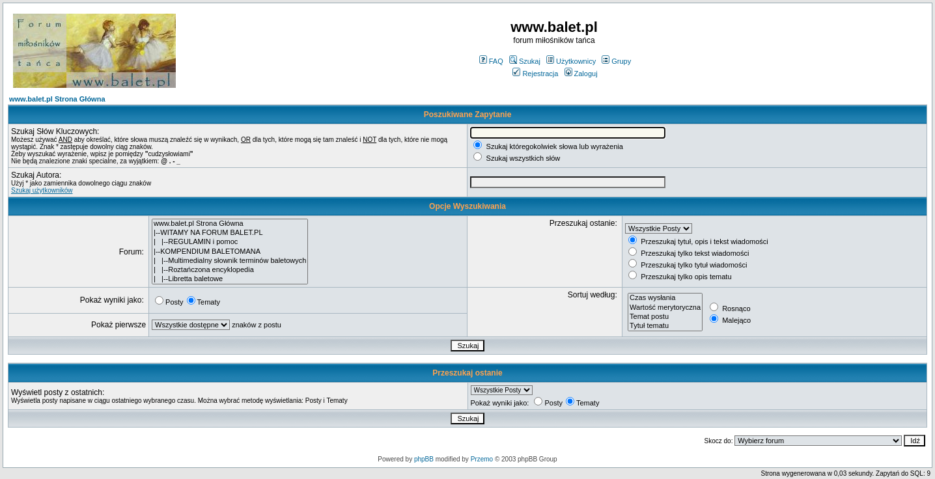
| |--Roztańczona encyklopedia (229, 270)
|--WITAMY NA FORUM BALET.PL (229, 233)
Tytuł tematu (665, 326)
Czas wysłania (665, 298)
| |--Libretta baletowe (229, 279)
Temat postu (665, 317)
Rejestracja (535, 73)
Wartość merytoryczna (665, 307)
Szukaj (524, 61)
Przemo (482, 459)
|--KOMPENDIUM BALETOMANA (229, 251)
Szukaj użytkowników (41, 190)
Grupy (616, 61)
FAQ (491, 61)
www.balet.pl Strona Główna (57, 99)
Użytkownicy (571, 61)
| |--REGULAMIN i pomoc (229, 242)
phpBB (424, 459)
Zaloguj (581, 73)
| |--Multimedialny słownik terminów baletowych (229, 261)
